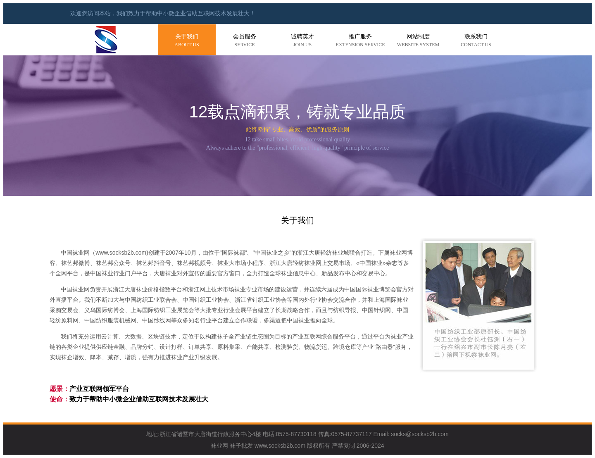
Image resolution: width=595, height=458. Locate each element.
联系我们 (476, 41)
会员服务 (245, 41)
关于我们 (187, 41)
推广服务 (360, 41)
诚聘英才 (302, 41)
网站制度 (418, 41)
